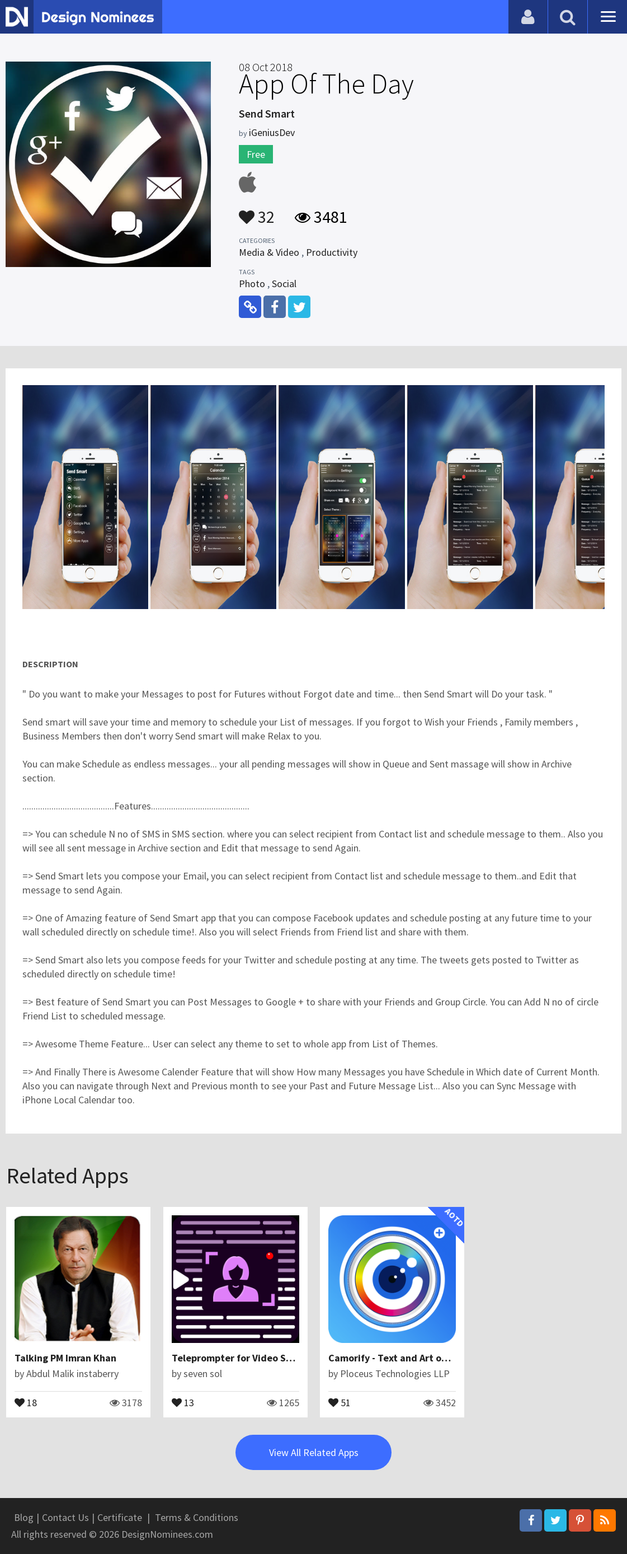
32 (257, 211)
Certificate (119, 1517)
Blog (24, 1517)
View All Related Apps (314, 1452)
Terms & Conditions (196, 1517)
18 (26, 1401)
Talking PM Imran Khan (65, 1357)
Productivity (331, 252)
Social (284, 283)
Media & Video (269, 252)
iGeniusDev (272, 132)
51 (339, 1401)
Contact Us (65, 1517)
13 (182, 1401)
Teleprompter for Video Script (239, 1357)
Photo (252, 283)
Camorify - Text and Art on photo (402, 1357)
